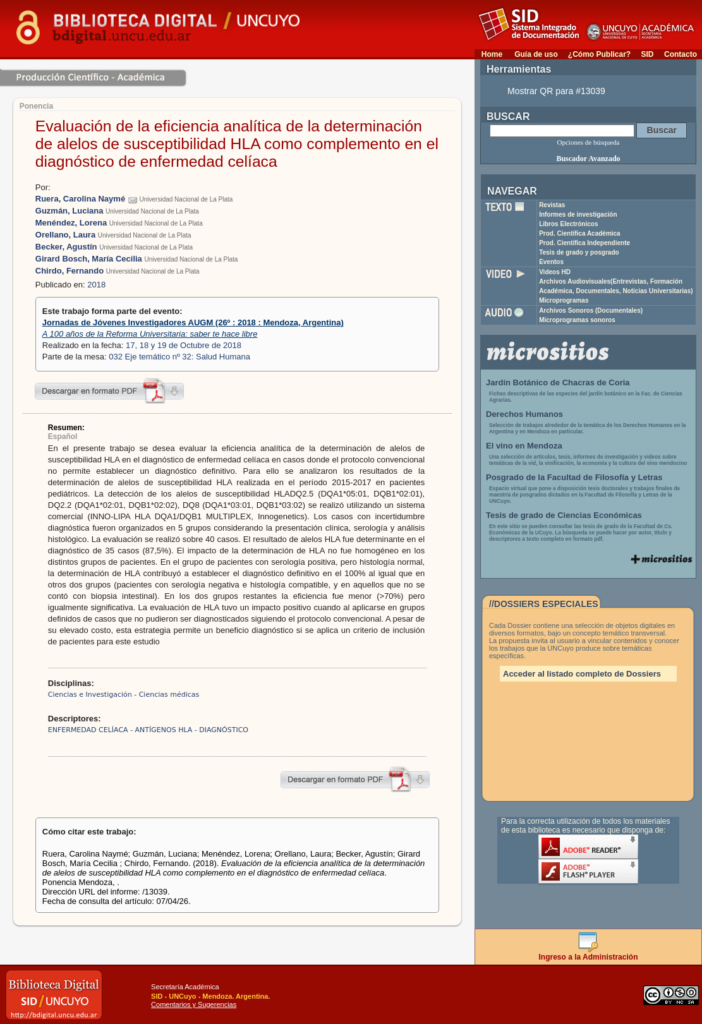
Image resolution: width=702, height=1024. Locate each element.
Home (491, 54)
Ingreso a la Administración (588, 953)
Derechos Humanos (524, 414)
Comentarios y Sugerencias (193, 1004)
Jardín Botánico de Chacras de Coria (558, 382)
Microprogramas (563, 300)
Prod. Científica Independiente (584, 242)
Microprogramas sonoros (577, 319)
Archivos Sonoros (591, 310)
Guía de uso (536, 54)
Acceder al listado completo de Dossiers (582, 673)
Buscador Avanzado (588, 158)
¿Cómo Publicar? (599, 54)
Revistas (552, 205)
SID (647, 54)
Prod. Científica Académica (579, 233)
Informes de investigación (578, 214)
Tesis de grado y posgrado (579, 252)
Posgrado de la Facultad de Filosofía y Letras (574, 477)
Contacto (680, 54)
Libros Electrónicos (568, 223)
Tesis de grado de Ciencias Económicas (564, 515)
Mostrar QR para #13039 (556, 91)
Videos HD (555, 271)
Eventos (551, 261)
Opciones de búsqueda (588, 142)
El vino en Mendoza (524, 445)
